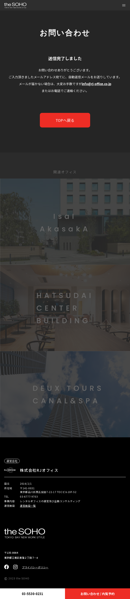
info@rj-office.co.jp (96, 84)
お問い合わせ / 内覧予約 (97, 593)
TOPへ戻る (65, 120)
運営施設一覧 (28, 505)
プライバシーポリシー (35, 567)
